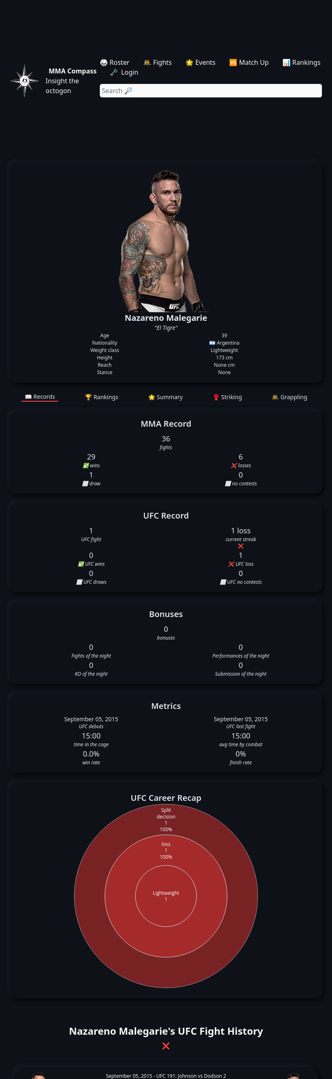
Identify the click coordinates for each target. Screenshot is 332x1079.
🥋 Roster (115, 62)
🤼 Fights (157, 62)
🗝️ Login (124, 72)
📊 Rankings (301, 62)
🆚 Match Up (249, 62)
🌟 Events (200, 62)
